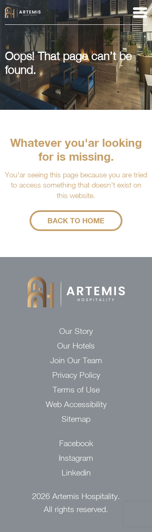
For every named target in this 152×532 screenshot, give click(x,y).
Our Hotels (76, 345)
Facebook (76, 443)
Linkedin (76, 472)
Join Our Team (76, 360)
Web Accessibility (76, 404)
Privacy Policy (76, 374)
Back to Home (76, 220)
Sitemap (76, 418)
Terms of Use (76, 389)
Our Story (76, 331)
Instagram (76, 457)
